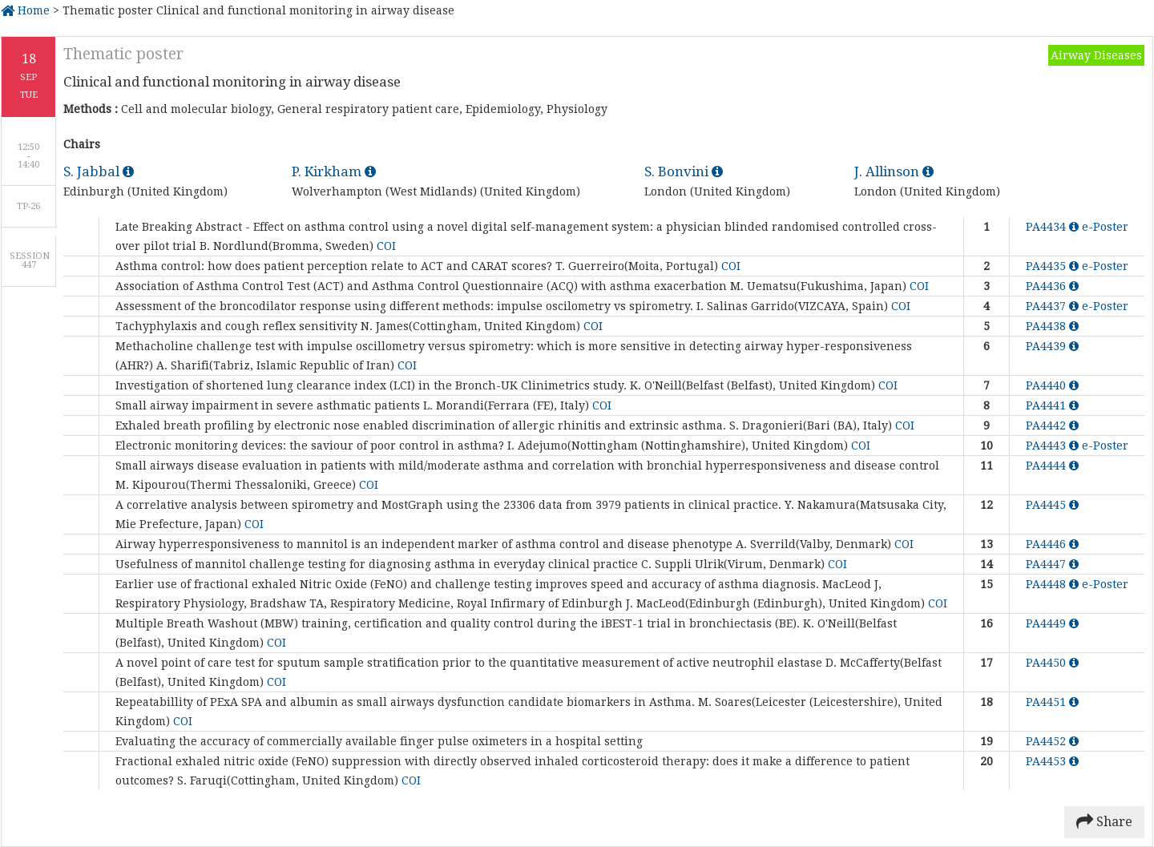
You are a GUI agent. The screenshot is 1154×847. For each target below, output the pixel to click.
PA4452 (1052, 741)
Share (1104, 821)
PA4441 (1052, 405)
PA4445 (1052, 504)
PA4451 (1052, 702)
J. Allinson (894, 171)
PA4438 (1052, 326)
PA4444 (1052, 465)
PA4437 (1054, 306)
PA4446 (1052, 544)
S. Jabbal (98, 171)
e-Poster (1105, 226)
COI (386, 246)
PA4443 (1054, 445)
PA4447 (1052, 564)
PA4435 (1054, 266)
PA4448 (1054, 584)
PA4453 (1052, 761)
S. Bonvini (683, 171)
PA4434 (1054, 226)
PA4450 (1052, 662)
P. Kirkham (334, 171)
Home (25, 10)
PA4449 (1052, 623)
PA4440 (1052, 385)
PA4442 (1052, 425)
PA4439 (1052, 346)
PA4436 (1052, 286)
